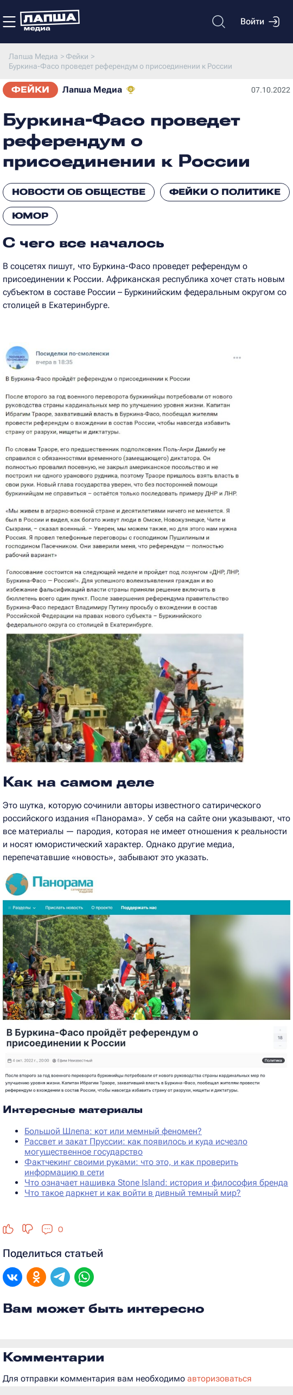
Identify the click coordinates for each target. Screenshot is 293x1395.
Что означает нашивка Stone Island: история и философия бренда (156, 1182)
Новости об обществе (78, 192)
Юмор (30, 216)
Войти (259, 21)
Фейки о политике (225, 192)
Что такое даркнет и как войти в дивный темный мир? (132, 1193)
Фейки (30, 89)
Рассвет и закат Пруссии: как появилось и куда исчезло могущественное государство (135, 1146)
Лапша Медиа (92, 89)
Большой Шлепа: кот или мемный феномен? (113, 1131)
